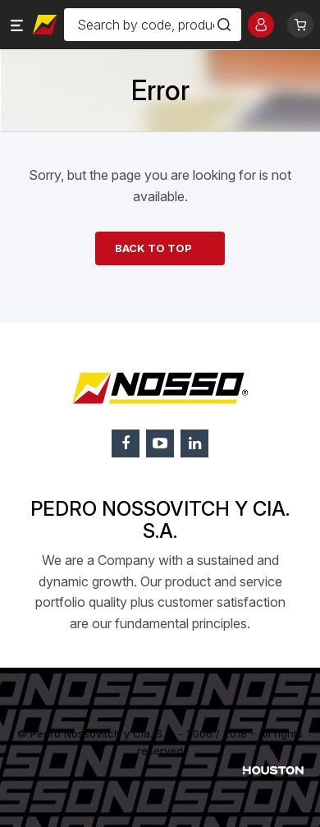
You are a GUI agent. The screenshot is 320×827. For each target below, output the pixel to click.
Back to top (153, 248)
